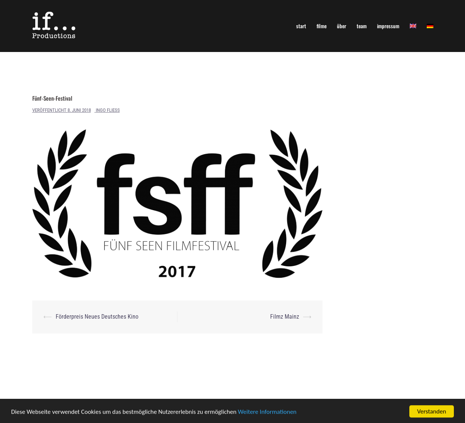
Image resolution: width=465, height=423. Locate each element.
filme (322, 26)
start (301, 26)
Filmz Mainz (284, 316)
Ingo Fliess (108, 110)
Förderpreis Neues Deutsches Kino (97, 316)
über (341, 26)
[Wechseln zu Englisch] (413, 25)
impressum (388, 26)
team (362, 26)
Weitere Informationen (267, 412)
